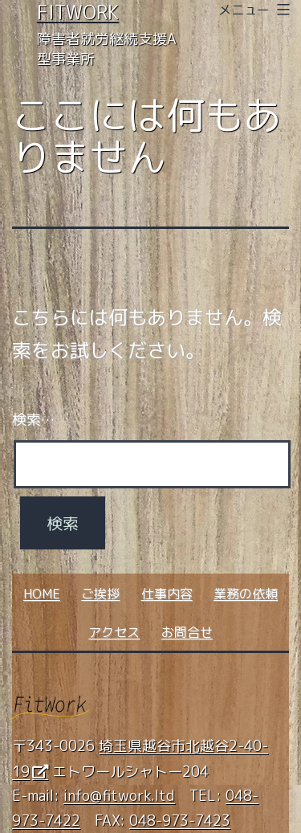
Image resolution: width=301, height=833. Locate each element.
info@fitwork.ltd (119, 796)
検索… (33, 420)
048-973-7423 (179, 821)
